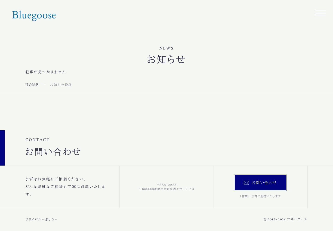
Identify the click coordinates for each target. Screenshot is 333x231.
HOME (32, 84)
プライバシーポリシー (41, 219)
